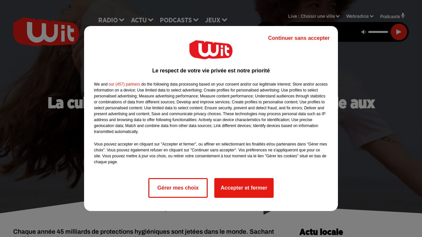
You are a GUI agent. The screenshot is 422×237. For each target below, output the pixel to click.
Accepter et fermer (244, 188)
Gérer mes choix (177, 188)
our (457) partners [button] (124, 84)
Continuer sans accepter (299, 38)
